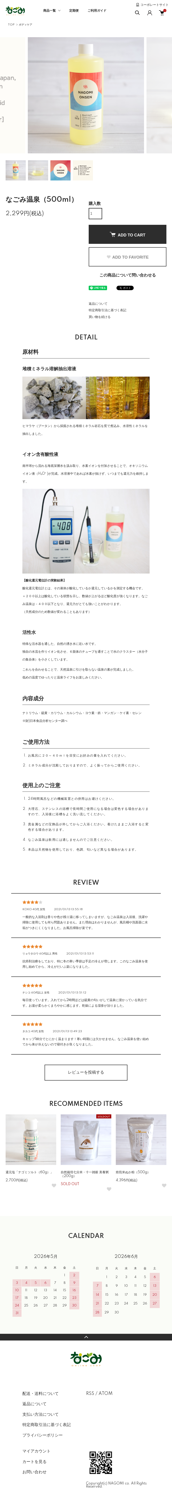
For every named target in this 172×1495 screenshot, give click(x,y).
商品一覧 (49, 11)
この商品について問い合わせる (127, 275)
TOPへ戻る (86, 1337)
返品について (98, 304)
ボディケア (25, 24)
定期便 (74, 11)
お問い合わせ (34, 1472)
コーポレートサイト (154, 5)
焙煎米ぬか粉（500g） (133, 1172)
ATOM (106, 1394)
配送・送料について (40, 1394)
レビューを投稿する (86, 1072)
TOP (11, 24)
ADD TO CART (128, 234)
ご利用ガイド (97, 11)
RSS (90, 1394)
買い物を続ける (100, 317)
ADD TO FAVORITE (127, 257)
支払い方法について (40, 1414)
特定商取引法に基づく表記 (107, 310)
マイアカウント (36, 1451)
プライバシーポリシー (42, 1435)
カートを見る (34, 1462)
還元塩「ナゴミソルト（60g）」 (29, 1172)
